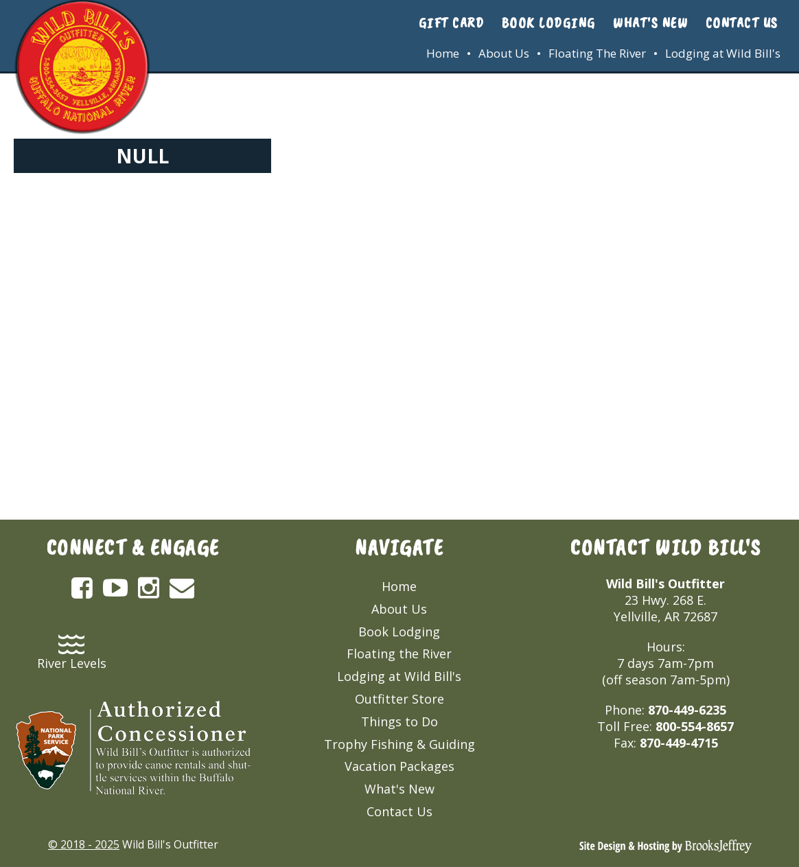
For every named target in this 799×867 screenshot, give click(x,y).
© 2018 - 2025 (83, 844)
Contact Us (742, 23)
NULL (142, 156)
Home (442, 53)
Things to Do (399, 721)
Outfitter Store (399, 699)
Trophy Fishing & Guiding (399, 744)
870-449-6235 (687, 710)
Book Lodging (549, 23)
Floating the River (399, 653)
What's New (650, 23)
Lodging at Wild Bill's (722, 53)
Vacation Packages (399, 766)
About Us (503, 53)
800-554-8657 (695, 726)
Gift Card (452, 23)
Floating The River (597, 53)
